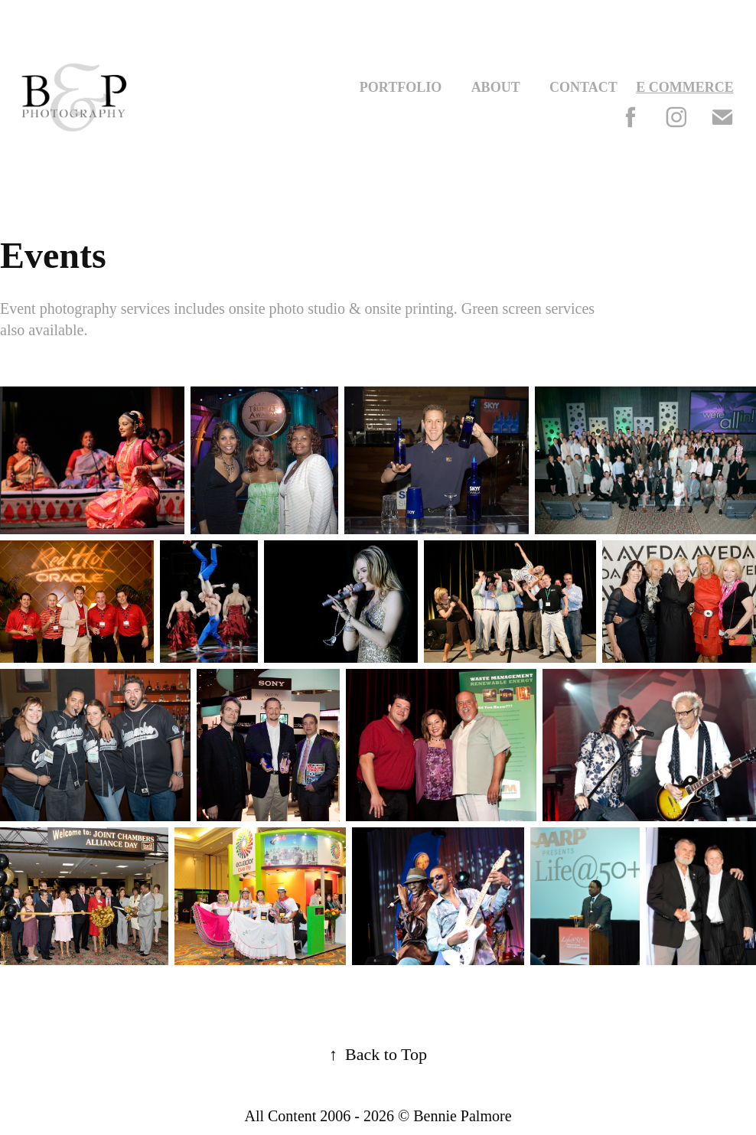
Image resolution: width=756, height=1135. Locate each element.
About (495, 87)
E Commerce (685, 87)
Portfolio (401, 87)
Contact (583, 87)
